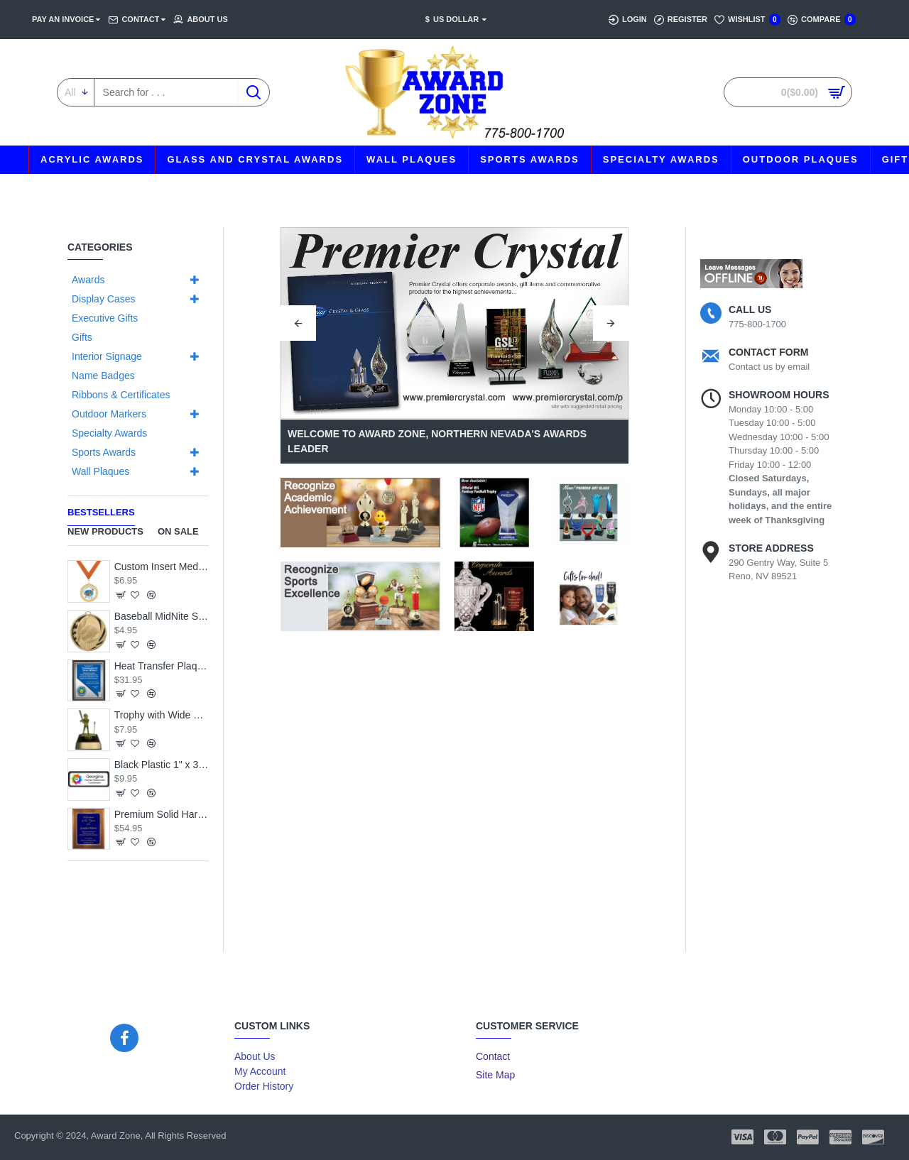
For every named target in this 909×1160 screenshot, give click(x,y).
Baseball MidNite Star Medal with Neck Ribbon (161, 616)
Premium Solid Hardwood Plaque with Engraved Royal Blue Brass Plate (161, 814)
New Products (105, 531)
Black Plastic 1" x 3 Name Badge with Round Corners (161, 764)
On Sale (178, 531)
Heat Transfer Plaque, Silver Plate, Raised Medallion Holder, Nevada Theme (161, 666)
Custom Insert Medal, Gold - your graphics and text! (161, 566)
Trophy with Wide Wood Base (161, 715)
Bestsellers (101, 512)
